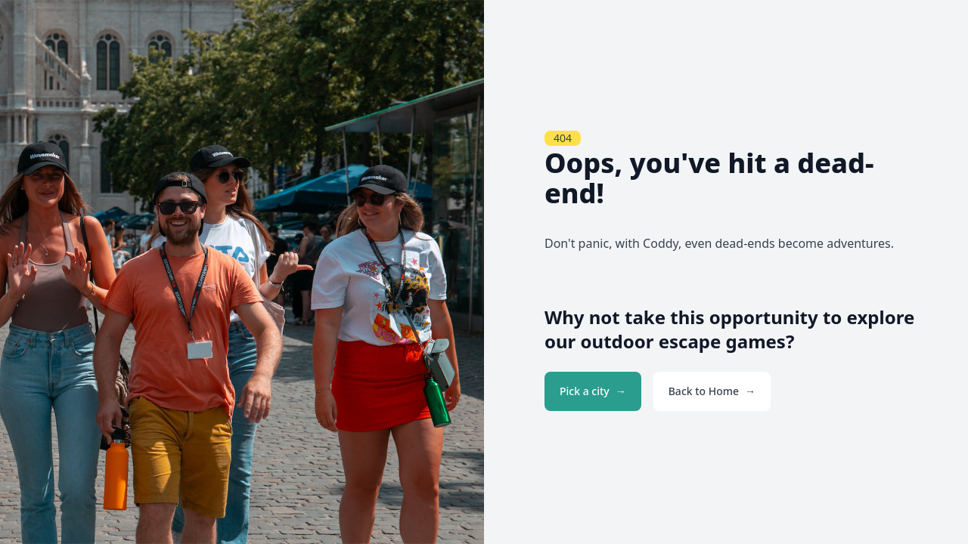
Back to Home (704, 391)
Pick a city (585, 391)
